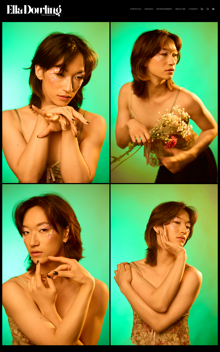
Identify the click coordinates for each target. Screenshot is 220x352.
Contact (193, 9)
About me (180, 9)
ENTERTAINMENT (164, 9)
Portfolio (135, 9)
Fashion (149, 9)
